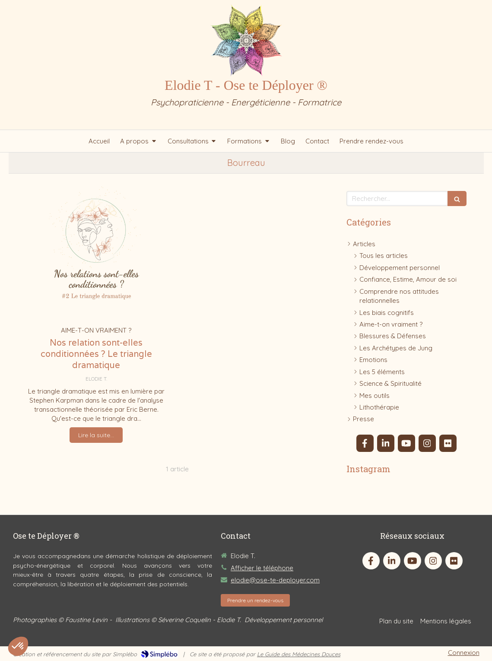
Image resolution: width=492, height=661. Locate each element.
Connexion (463, 652)
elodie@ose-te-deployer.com (275, 580)
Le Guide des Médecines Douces (298, 654)
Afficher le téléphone (262, 568)
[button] (18, 646)
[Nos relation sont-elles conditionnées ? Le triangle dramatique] (96, 254)
